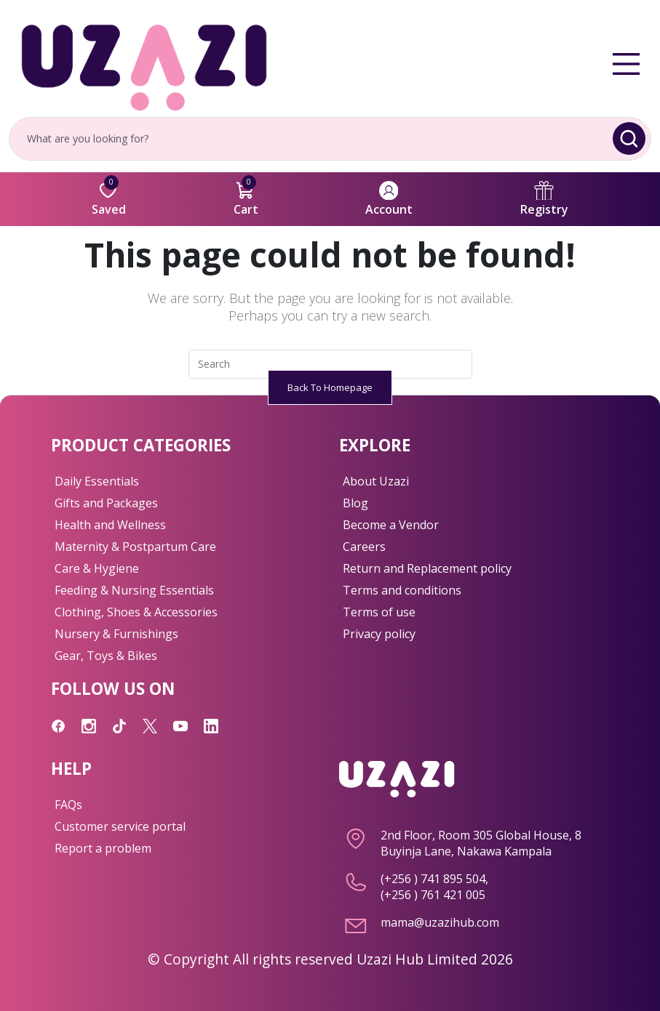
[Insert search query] (330, 364)
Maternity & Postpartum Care (135, 547)
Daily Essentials (97, 481)
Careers (364, 547)
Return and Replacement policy (427, 568)
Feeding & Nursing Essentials (134, 590)
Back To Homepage (330, 387)
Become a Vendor (391, 525)
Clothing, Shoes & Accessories (136, 612)
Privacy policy (379, 634)
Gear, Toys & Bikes (106, 656)
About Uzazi (376, 481)
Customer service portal (120, 826)
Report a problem (103, 848)
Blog (355, 503)
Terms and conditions (402, 590)
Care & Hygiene (97, 568)
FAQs (68, 805)
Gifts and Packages (106, 503)
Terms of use (379, 612)
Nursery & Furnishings (116, 634)
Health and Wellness (110, 525)
